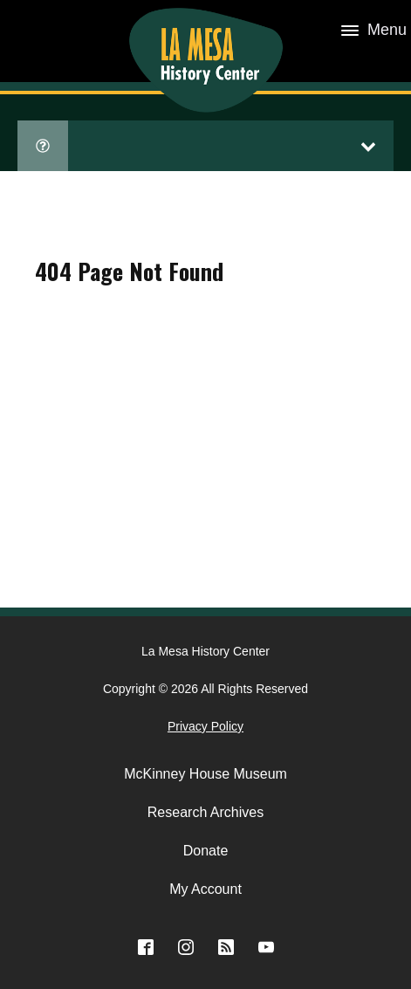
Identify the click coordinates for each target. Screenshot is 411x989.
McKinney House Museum (205, 773)
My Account (205, 889)
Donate (206, 850)
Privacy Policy (205, 726)
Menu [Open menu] (374, 29)
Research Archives (205, 812)
